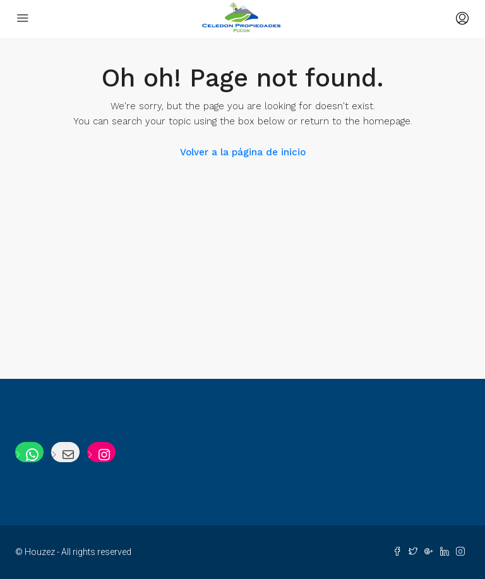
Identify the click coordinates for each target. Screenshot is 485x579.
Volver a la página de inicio (243, 152)
